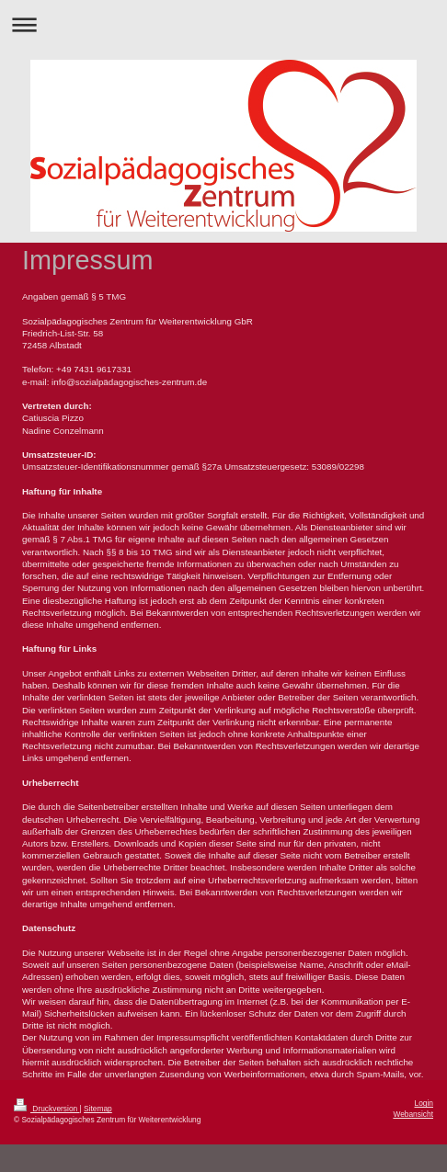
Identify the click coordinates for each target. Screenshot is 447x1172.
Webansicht (413, 1114)
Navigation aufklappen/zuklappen (223, 24)
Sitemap (98, 1108)
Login (424, 1103)
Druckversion (47, 1108)
